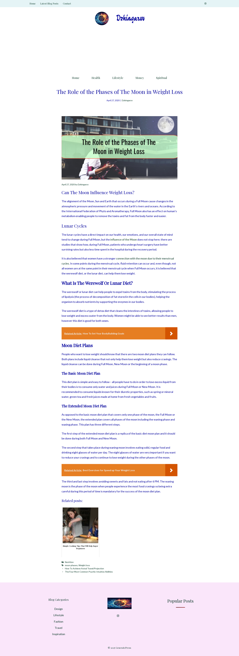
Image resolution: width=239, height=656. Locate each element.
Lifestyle (117, 78)
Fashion (58, 621)
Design (58, 609)
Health (96, 78)
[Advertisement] (119, 49)
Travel (58, 627)
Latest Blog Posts (49, 3)
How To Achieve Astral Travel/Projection (84, 568)
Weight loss (84, 565)
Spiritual (161, 78)
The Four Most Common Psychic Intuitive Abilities (89, 571)
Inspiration (58, 634)
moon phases (71, 565)
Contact (67, 3)
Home (33, 3)
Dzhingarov (127, 100)
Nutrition (69, 562)
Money (140, 78)
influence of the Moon (123, 239)
